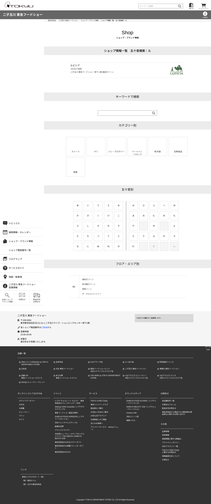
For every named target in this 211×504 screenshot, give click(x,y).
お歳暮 (21, 408)
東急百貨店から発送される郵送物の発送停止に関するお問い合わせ (177, 413)
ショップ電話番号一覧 (20, 250)
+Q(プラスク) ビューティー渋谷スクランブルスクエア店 (136, 376)
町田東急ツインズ (167, 362)
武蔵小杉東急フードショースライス (31, 376)
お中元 (21, 405)
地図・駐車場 (15, 277)
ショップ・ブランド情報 (89, 20)
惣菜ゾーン (87, 289)
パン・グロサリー (116, 151)
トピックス (14, 223)
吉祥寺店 (59, 362)
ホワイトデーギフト (27, 401)
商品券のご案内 (97, 408)
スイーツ (75, 151)
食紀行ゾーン (87, 279)
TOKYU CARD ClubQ (99, 401)
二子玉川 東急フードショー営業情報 (22, 286)
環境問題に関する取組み (171, 439)
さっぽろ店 (129, 362)
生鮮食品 (178, 151)
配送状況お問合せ (36, 301)
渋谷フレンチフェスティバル (66, 423)
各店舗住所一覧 (168, 401)
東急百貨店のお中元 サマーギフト (68, 442)
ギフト (21, 420)
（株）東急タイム (29, 481)
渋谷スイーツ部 (132, 417)
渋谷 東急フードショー (65, 369)
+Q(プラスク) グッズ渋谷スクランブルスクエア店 (171, 376)
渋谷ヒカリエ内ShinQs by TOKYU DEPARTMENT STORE (34, 363)
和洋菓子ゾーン (88, 284)
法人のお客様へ (97, 423)
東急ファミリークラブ (99, 405)
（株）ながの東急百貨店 (31, 484)
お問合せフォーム (169, 405)
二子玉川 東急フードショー (22, 15)
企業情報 (165, 431)
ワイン (21, 416)
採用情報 (165, 435)
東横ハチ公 (130, 420)
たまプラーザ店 (96, 362)
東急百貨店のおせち (63, 452)
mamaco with (131, 413)
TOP (208, 350)
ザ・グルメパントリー (91, 294)
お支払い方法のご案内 (99, 412)
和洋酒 (157, 151)
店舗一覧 (191, 8)
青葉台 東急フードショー (169, 369)
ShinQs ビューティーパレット (33, 382)
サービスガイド (16, 268)
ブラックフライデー (63, 430)
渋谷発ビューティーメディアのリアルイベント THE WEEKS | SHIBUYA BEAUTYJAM (69, 436)
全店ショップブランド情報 (7, 301)
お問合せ (21, 300)
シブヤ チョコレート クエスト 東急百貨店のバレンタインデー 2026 (69, 402)
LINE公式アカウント (99, 416)
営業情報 (205, 17)
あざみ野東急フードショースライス (66, 376)
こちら (44, 327)
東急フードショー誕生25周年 (66, 413)
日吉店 (24, 369)
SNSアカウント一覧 (170, 446)
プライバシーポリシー (171, 443)
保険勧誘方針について (171, 456)
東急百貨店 (52, 20)
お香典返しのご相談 (98, 420)
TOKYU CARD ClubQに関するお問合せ (170, 451)
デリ (96, 151)
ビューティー (24, 412)
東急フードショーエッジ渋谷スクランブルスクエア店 (101, 370)
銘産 (75, 172)
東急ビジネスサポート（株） (33, 477)
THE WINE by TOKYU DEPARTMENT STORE (105, 376)
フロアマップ (15, 259)
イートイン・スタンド (137, 153)
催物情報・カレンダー (20, 232)
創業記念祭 (59, 426)
